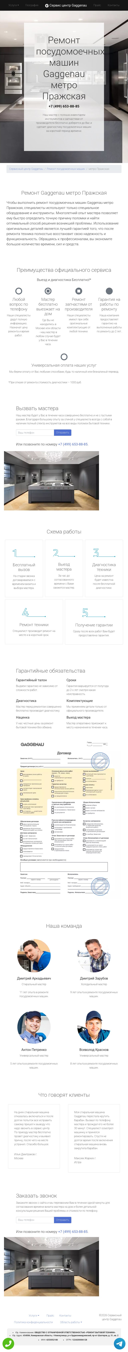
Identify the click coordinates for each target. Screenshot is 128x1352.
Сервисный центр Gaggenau (26, 168)
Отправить (62, 432)
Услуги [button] (12, 5)
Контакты (114, 5)
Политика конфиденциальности (33, 1322)
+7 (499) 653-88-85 (64, 106)
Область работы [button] (70, 1322)
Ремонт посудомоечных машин (66, 168)
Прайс (97, 5)
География (32, 5)
